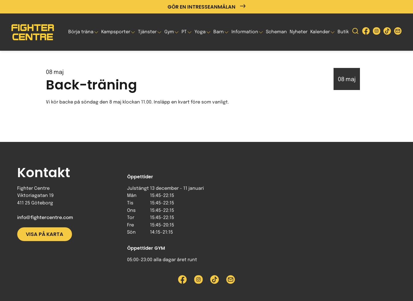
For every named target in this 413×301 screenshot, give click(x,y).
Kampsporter (115, 32)
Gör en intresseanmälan (206, 7)
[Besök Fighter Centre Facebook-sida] (366, 32)
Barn (218, 32)
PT (184, 32)
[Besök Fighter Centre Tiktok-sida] (387, 32)
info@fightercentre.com (45, 217)
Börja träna (80, 32)
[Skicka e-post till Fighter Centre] (398, 32)
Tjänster (147, 32)
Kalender (320, 32)
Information (244, 32)
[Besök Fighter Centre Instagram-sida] (376, 32)
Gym (169, 32)
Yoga (200, 32)
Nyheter (298, 32)
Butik (343, 32)
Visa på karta (44, 234)
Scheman (276, 32)
